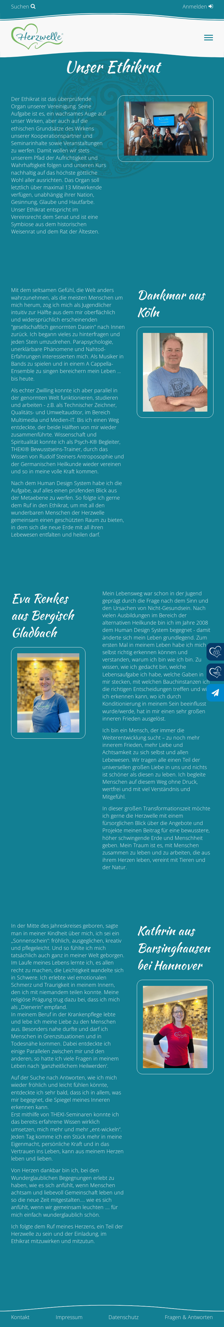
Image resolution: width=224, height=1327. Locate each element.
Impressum (69, 1317)
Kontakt (20, 1317)
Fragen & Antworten (189, 1317)
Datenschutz (123, 1317)
